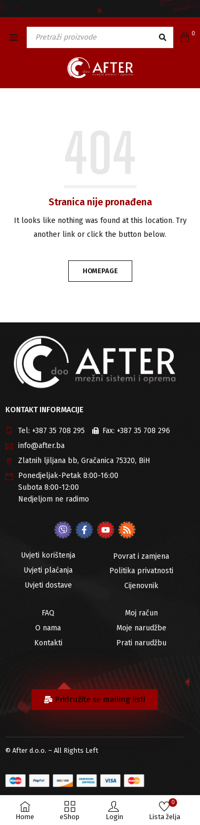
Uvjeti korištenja (48, 555)
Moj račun (141, 613)
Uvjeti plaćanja (48, 570)
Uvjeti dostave (48, 585)
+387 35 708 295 (58, 430)
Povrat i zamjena (141, 556)
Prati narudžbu (141, 642)
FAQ (48, 613)
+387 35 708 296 (143, 430)
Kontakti (48, 642)
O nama (48, 628)
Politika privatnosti (141, 570)
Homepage (100, 271)
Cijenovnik (141, 585)
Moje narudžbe (141, 628)
